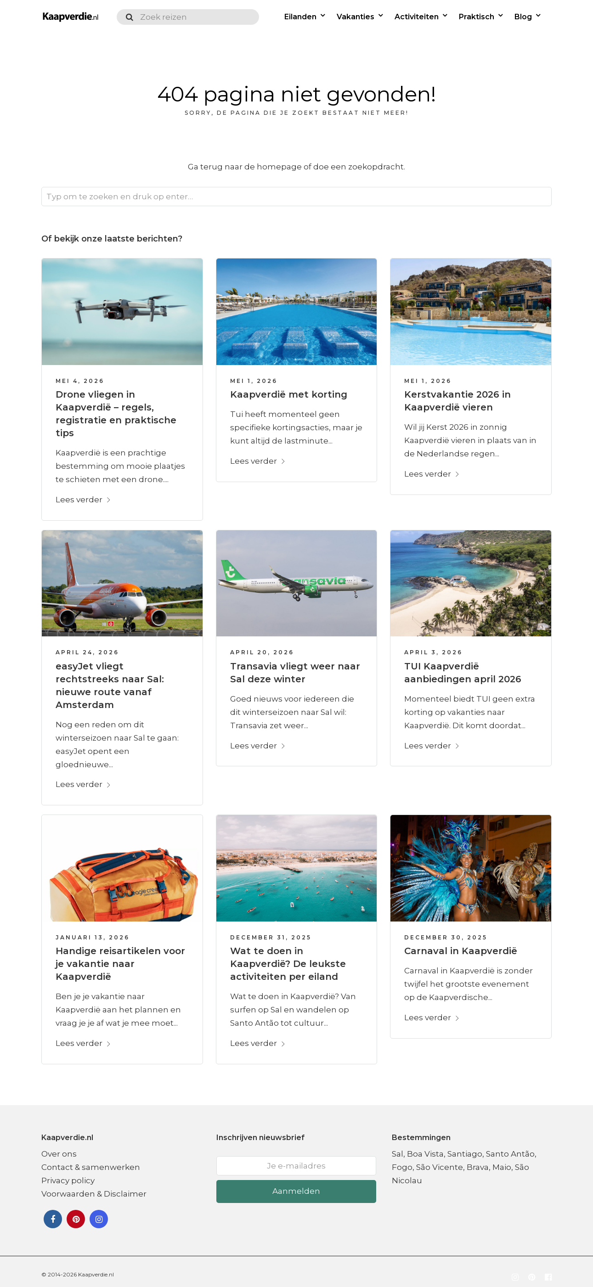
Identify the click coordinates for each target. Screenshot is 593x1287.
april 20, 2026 (262, 645)
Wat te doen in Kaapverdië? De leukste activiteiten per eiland (288, 957)
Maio (501, 1160)
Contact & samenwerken (90, 1160)
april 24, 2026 (87, 645)
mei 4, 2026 (80, 374)
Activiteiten (418, 16)
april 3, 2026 (433, 645)
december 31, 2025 (270, 930)
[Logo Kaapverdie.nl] (69, 17)
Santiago (464, 1147)
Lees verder (83, 492)
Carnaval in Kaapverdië (460, 944)
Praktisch (478, 16)
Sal (397, 1147)
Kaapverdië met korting (288, 387)
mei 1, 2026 (253, 374)
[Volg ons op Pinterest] (531, 1271)
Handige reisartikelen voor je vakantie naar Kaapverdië (120, 957)
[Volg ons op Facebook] (548, 1271)
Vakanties (357, 16)
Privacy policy (68, 1173)
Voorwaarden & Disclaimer (94, 1186)
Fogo (402, 1160)
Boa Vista (425, 1147)
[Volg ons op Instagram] (515, 1271)
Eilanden (302, 16)
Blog (524, 16)
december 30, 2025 (445, 930)
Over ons (59, 1147)
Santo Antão (510, 1147)
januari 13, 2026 (93, 930)
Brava (478, 1160)
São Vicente (439, 1160)
